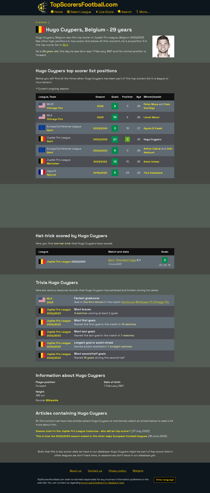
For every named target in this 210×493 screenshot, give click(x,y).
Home (57, 12)
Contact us (95, 470)
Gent (50, 130)
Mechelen (53, 163)
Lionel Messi (151, 117)
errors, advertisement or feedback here (102, 482)
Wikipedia (52, 400)
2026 (100, 106)
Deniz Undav (151, 161)
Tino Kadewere (153, 172)
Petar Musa (151, 104)
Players (41, 22)
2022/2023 (100, 139)
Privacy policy (117, 470)
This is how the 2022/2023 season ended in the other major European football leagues (91, 436)
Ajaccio (51, 174)
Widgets (138, 470)
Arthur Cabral (152, 148)
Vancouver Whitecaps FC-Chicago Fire (145, 302)
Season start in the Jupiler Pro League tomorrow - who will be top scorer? (83, 431)
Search (125, 12)
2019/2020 (100, 172)
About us (76, 470)
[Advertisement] (105, 205)
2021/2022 (100, 161)
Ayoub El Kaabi (153, 128)
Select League (79, 12)
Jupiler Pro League (66, 261)
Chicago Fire (55, 108)
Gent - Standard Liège (122, 260)
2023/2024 (100, 128)
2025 (100, 117)
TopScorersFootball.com (83, 4)
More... (142, 12)
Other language (165, 479)
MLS (65, 45)
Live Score (104, 12)
